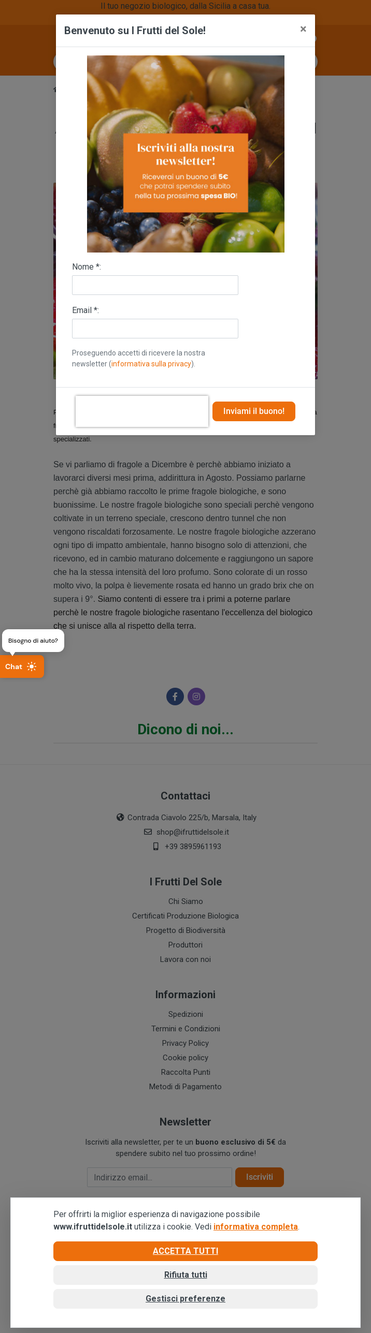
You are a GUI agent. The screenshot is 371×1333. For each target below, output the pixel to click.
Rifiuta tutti (185, 1275)
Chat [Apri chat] (21, 666)
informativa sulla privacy (151, 364)
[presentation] (142, 411)
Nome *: (86, 267)
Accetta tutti (185, 1251)
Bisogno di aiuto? (33, 640)
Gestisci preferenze (185, 1299)
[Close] (303, 28)
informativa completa (255, 1227)
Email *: (85, 310)
